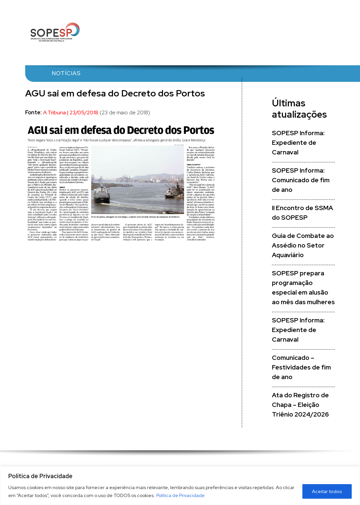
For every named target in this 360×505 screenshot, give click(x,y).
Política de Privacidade (180, 495)
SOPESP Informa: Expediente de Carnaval (298, 142)
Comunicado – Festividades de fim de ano (301, 367)
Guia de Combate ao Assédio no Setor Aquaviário (303, 245)
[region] (180, 485)
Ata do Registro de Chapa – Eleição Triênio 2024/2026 (300, 405)
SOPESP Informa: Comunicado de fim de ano (301, 180)
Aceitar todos (327, 491)
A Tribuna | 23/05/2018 (70, 112)
